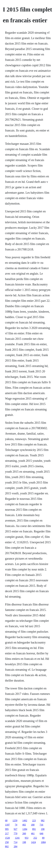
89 (43, 838)
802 (7, 846)
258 (7, 842)
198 (43, 829)
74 (16, 824)
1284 (24, 829)
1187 (7, 824)
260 (24, 833)
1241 (17, 838)
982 (43, 820)
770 (15, 833)
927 (15, 829)
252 (35, 838)
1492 (24, 820)
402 (24, 824)
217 (7, 833)
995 (7, 829)
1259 (15, 820)
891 (34, 829)
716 (41, 824)
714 (15, 842)
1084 (43, 842)
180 (32, 824)
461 (33, 833)
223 (34, 820)
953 (26, 838)
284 (15, 846)
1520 (7, 838)
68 (6, 820)
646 (41, 833)
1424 (33, 842)
